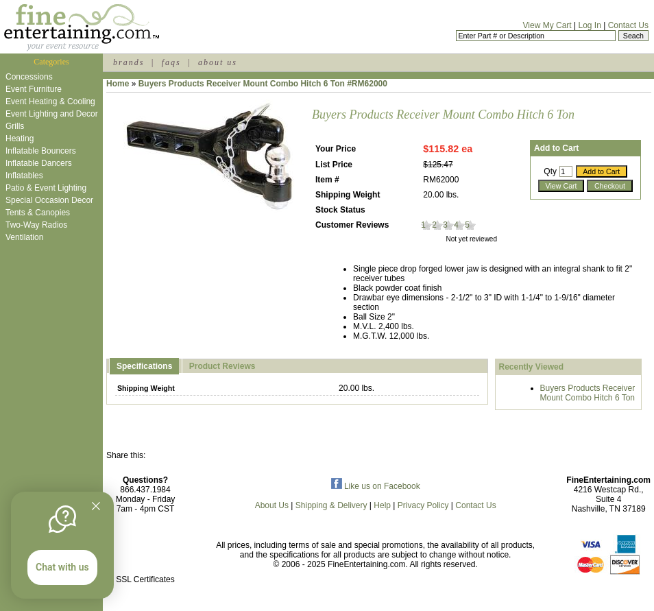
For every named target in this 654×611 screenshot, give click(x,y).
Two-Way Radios (36, 225)
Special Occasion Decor (49, 200)
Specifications (144, 366)
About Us (272, 505)
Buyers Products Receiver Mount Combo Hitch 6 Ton (587, 393)
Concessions (29, 77)
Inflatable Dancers (38, 163)
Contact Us (628, 25)
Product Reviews (222, 366)
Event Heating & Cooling (50, 101)
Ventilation (24, 237)
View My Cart (547, 25)
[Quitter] (96, 506)
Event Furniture (33, 89)
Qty (550, 171)
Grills (14, 126)
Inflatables (24, 175)
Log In (589, 25)
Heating (19, 138)
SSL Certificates (145, 579)
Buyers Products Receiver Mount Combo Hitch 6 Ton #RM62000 (262, 83)
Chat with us (62, 567)
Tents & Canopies (37, 212)
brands (128, 62)
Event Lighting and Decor (51, 114)
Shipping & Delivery (331, 505)
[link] (145, 550)
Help (382, 505)
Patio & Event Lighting (45, 188)
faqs (171, 62)
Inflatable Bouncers (40, 151)
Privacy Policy (423, 505)
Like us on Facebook (375, 486)
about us (217, 62)
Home (117, 83)
